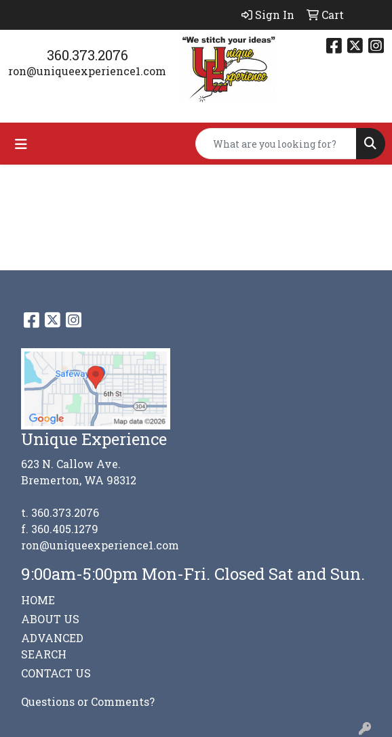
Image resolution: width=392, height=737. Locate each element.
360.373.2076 (87, 55)
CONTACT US (56, 673)
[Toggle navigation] (21, 144)
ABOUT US (50, 619)
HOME (38, 600)
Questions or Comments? (88, 701)
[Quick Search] (276, 143)
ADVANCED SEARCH (52, 646)
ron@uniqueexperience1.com (87, 71)
